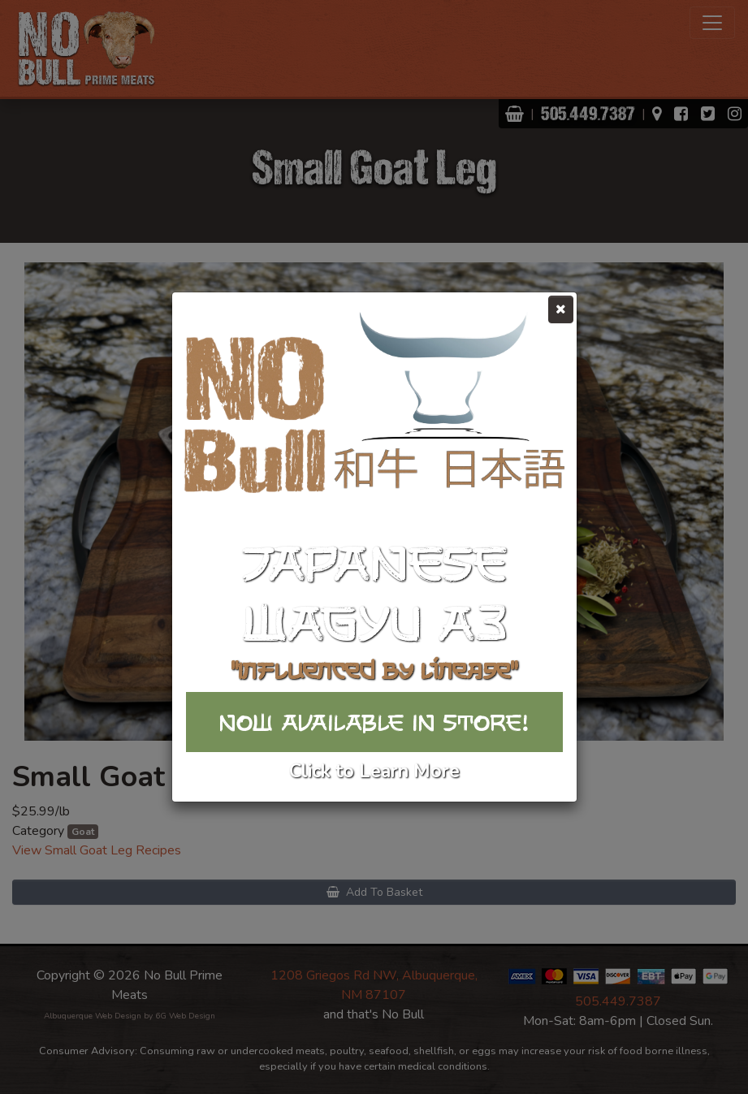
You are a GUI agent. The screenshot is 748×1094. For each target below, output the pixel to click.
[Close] (560, 309)
